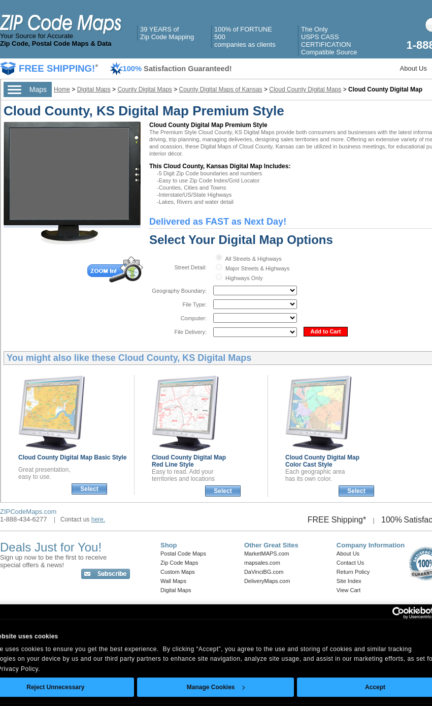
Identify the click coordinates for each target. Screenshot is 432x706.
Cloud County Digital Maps (305, 89)
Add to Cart (326, 331)
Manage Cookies (216, 687)
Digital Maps (94, 89)
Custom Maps (177, 572)
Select (89, 489)
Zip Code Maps (179, 563)
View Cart (348, 590)
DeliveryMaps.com (267, 581)
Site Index (349, 581)
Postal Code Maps (183, 553)
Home (62, 89)
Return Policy (353, 572)
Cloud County (72, 457)
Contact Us (350, 563)
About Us (413, 68)
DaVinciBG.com (263, 572)
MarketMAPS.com (266, 553)
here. (98, 519)
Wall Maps (173, 581)
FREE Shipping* (337, 519)
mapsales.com (262, 563)
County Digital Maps (144, 89)
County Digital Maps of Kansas (220, 89)
